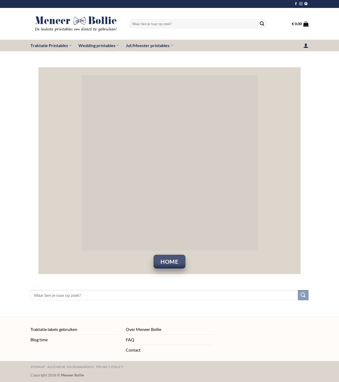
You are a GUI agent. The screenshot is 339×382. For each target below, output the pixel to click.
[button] (300, 24)
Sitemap (37, 367)
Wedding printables (98, 45)
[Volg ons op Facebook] (295, 4)
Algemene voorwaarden (70, 367)
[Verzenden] (261, 23)
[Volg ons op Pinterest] (305, 4)
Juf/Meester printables (149, 45)
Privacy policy (110, 367)
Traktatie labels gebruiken (53, 329)
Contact (133, 349)
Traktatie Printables (51, 45)
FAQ (130, 339)
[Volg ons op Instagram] (300, 4)
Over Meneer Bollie (143, 329)
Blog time (39, 339)
